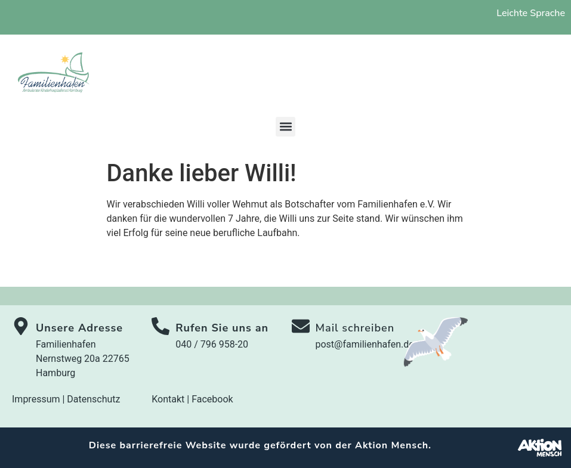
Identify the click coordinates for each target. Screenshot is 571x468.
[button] (285, 127)
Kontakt (168, 399)
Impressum (36, 399)
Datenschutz (93, 399)
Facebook (212, 399)
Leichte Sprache (530, 13)
